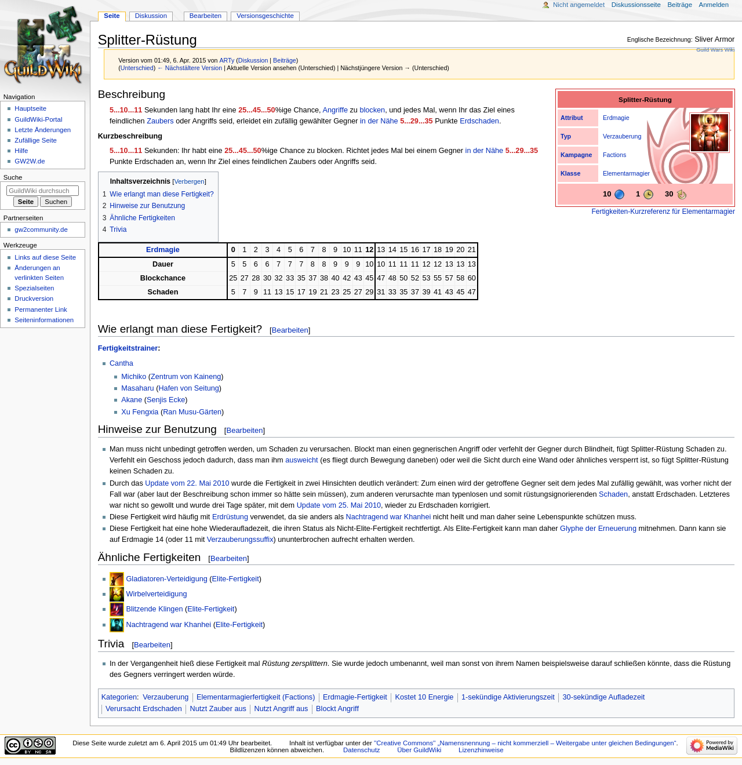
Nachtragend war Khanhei (388, 517)
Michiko (133, 377)
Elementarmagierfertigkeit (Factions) (256, 697)
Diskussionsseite (636, 4)
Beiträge (284, 60)
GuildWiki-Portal (38, 119)
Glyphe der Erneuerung (598, 528)
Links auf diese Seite (45, 257)
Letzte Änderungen (42, 129)
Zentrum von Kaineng (186, 377)
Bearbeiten (290, 330)
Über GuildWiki (419, 749)
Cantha (121, 363)
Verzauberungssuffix (240, 540)
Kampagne (576, 154)
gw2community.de (40, 229)
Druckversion (33, 298)
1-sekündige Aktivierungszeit (508, 697)
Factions (614, 154)
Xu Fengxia (139, 412)
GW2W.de (29, 161)
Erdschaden (479, 121)
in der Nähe (379, 121)
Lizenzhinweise (481, 749)
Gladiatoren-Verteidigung (166, 579)
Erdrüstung (230, 517)
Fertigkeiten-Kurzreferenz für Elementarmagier (663, 211)
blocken (372, 110)
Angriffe (335, 110)
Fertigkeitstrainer (128, 348)
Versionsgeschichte (265, 15)
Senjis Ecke (166, 400)
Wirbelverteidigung (156, 594)
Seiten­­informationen (44, 319)
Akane (131, 400)
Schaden (613, 494)
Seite (111, 15)
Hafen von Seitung (188, 388)
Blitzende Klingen (154, 609)
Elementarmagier (626, 173)
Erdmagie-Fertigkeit (355, 697)
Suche (13, 177)
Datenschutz (361, 749)
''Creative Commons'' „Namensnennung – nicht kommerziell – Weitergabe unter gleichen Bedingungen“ (525, 743)
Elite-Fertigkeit (235, 579)
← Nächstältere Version (189, 67)
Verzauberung (622, 136)
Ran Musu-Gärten (192, 412)
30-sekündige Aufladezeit (604, 697)
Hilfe (21, 150)
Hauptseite (30, 108)
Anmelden (714, 4)
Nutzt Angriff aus (281, 709)
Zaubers (160, 121)
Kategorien (119, 697)
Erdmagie (616, 117)
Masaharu (137, 388)
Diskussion (253, 60)
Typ (566, 136)
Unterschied (137, 67)
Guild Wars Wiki (715, 50)
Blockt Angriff (337, 709)
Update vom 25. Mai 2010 (339, 505)
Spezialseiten (34, 288)
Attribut (572, 117)
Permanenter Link (40, 309)
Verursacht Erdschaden (144, 709)
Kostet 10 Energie (424, 697)
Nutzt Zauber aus (218, 709)
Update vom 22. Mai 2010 (187, 483)
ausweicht (301, 460)
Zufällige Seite (35, 140)
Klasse (570, 173)
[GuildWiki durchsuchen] (42, 190)
